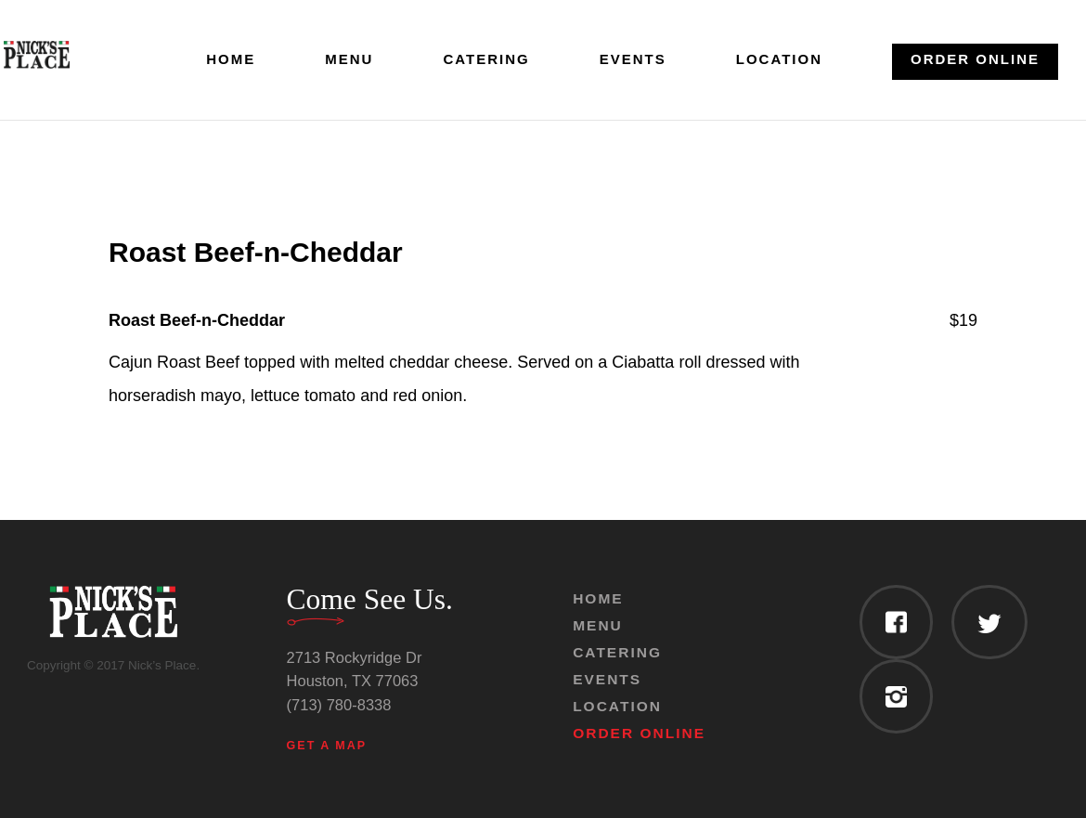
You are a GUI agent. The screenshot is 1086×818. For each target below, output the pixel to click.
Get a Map (327, 745)
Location (779, 60)
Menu (349, 60)
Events (633, 60)
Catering (486, 60)
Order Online (975, 59)
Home (230, 60)
